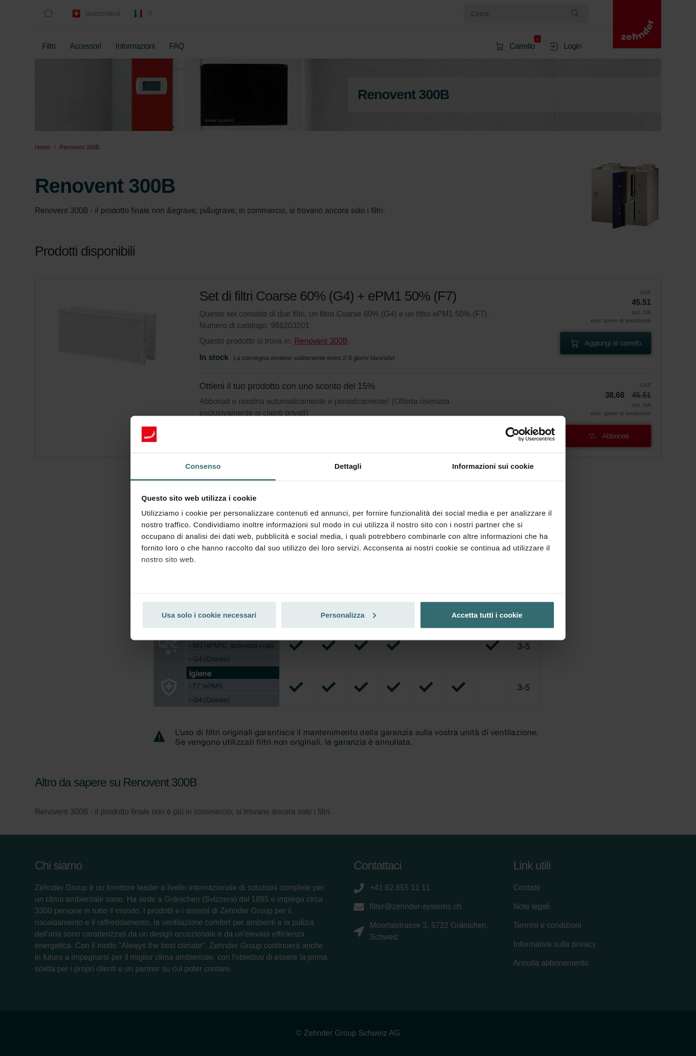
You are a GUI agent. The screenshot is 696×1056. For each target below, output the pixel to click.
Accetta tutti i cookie (486, 614)
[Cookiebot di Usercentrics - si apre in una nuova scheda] (512, 434)
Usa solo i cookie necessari (209, 614)
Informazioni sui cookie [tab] (493, 466)
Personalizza (348, 614)
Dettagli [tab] (348, 466)
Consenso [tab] (202, 466)
